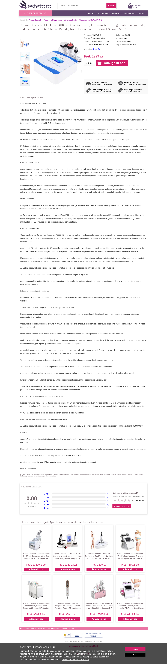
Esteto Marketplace (53, 628)
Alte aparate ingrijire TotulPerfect (90, 20)
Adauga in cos (36, 569)
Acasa (27, 628)
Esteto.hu (64, 628)
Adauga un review (121, 506)
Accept (135, 649)
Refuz (135, 655)
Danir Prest (97, 49)
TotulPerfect (31, 469)
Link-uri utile (42, 628)
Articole (33, 628)
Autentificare (129, 13)
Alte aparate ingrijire (70, 20)
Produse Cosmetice (35, 20)
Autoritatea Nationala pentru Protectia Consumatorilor (83, 641)
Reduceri (90, 13)
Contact (141, 13)
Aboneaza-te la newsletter (109, 13)
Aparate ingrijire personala (53, 20)
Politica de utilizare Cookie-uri (75, 660)
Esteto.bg (71, 628)
